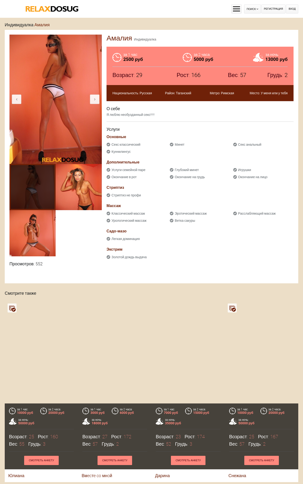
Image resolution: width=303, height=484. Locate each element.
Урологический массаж (129, 220)
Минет (179, 144)
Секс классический (125, 144)
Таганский (183, 93)
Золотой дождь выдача (129, 257)
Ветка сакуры (185, 220)
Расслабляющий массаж (257, 213)
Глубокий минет (187, 170)
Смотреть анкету (41, 460)
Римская (227, 93)
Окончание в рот (124, 177)
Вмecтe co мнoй (97, 475)
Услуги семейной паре (128, 170)
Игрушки (244, 170)
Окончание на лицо (252, 177)
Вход (292, 8)
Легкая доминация (125, 239)
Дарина (162, 475)
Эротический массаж (191, 213)
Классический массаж (128, 213)
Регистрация (273, 8)
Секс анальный (250, 144)
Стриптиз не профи (126, 195)
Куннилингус (121, 152)
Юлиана (16, 475)
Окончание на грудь (190, 177)
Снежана (237, 475)
